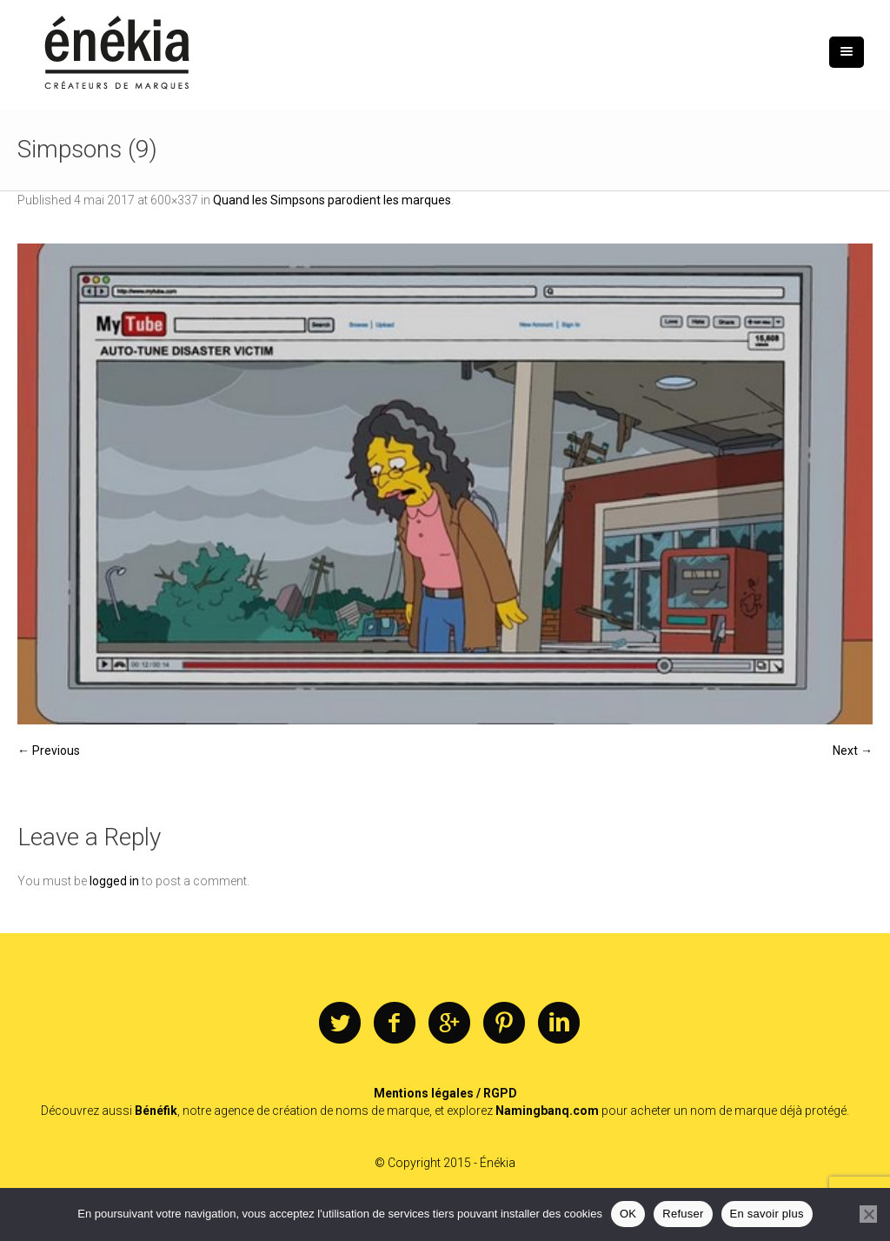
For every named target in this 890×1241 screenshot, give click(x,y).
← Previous (48, 750)
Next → (853, 750)
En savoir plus (767, 1213)
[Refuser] (868, 1214)
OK (628, 1213)
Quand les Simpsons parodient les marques (332, 200)
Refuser (682, 1213)
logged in (114, 881)
